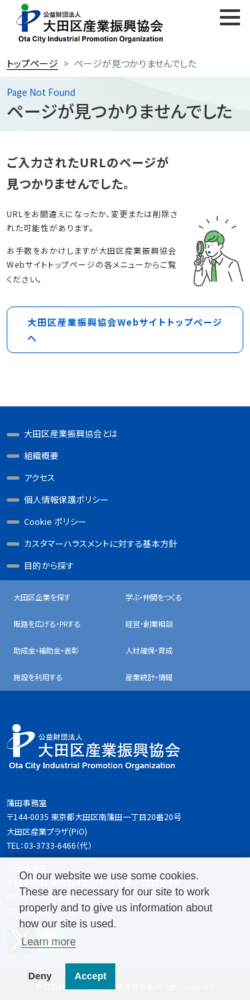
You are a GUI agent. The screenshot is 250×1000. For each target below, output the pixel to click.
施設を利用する (38, 677)
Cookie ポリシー (55, 521)
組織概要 (41, 455)
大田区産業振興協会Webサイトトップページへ (125, 329)
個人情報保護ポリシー (66, 499)
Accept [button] (91, 976)
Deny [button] (39, 976)
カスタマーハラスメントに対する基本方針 (100, 543)
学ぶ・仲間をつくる (153, 597)
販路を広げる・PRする (47, 623)
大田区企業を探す (42, 597)
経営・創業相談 (149, 623)
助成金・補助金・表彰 (46, 650)
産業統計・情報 (149, 677)
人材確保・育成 (149, 650)
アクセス (39, 477)
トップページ (32, 63)
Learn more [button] (48, 941)
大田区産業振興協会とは (71, 433)
